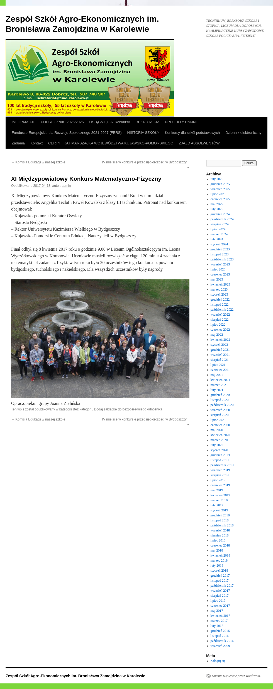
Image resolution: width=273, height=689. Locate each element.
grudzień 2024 (220, 214)
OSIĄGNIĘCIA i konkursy (109, 122)
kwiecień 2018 (220, 555)
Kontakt (36, 143)
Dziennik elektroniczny (243, 132)
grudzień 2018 (220, 515)
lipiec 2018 (218, 540)
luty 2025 (217, 209)
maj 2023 (217, 279)
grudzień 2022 (220, 299)
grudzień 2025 (220, 184)
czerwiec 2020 (220, 425)
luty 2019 (217, 505)
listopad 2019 (220, 460)
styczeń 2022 (219, 345)
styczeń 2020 (219, 450)
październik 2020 (222, 405)
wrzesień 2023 (220, 264)
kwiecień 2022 (220, 340)
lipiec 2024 (218, 229)
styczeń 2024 (219, 244)
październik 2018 (222, 525)
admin (66, 186)
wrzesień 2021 (220, 355)
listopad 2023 (220, 254)
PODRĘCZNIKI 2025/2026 (62, 122)
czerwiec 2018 (220, 545)
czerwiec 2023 (220, 274)
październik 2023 (222, 259)
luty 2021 (217, 390)
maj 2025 (217, 204)
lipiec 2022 (218, 325)
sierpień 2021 (220, 360)
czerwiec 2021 (220, 370)
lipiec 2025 (218, 194)
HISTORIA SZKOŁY (143, 132)
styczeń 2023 (219, 294)
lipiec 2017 (218, 601)
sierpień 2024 (220, 224)
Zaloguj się (218, 661)
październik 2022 (222, 309)
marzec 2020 (219, 440)
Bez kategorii (82, 409)
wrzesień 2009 (220, 646)
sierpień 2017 (220, 596)
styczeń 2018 (219, 570)
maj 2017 (217, 611)
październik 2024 (222, 219)
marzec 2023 (219, 289)
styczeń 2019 (219, 510)
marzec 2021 (219, 385)
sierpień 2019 (220, 475)
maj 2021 (217, 375)
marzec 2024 (219, 234)
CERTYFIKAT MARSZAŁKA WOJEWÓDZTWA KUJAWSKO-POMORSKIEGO (110, 143)
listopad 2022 (220, 304)
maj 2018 (217, 550)
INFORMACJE (23, 122)
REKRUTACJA (147, 122)
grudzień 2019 (220, 455)
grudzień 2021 (220, 350)
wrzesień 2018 (220, 530)
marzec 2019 (219, 500)
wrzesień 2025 (220, 189)
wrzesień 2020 (220, 410)
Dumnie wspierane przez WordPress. (236, 676)
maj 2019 (217, 490)
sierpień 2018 (220, 535)
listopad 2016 (220, 636)
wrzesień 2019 (220, 470)
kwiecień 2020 (220, 435)
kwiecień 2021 (220, 380)
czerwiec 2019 (220, 485)
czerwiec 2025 (220, 199)
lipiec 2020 (218, 420)
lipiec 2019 (218, 480)
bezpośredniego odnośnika (142, 409)
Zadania (18, 143)
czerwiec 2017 (220, 606)
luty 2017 (217, 626)
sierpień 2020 (220, 415)
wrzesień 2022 (220, 314)
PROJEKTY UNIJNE (181, 122)
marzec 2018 (219, 560)
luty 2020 (217, 445)
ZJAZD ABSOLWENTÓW (199, 143)
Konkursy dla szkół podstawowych (192, 132)
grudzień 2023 (220, 249)
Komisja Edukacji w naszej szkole (38, 162)
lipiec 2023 (218, 269)
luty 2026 (217, 179)
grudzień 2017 (220, 575)
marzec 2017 (219, 621)
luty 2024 (217, 239)
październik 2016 (222, 641)
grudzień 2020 (220, 395)
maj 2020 (217, 430)
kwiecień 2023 (220, 284)
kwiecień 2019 (220, 495)
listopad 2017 (220, 580)
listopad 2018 (220, 520)
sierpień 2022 (220, 319)
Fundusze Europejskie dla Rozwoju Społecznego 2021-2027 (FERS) (67, 132)
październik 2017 (222, 586)
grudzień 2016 (220, 631)
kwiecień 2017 (220, 616)
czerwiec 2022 (220, 330)
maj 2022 (217, 335)
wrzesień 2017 (220, 591)
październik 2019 (222, 465)
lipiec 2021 (218, 365)
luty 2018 (217, 565)
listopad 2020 (220, 400)
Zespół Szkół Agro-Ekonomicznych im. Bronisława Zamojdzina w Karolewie (75, 676)
